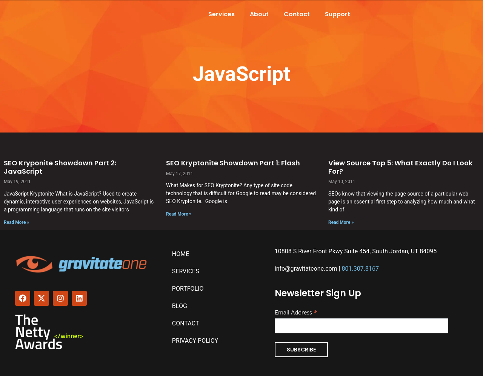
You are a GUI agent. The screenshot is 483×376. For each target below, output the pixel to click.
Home (180, 253)
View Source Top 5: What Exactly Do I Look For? (400, 167)
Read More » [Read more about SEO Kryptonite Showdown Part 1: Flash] (178, 214)
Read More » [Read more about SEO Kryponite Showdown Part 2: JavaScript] (16, 222)
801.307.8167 (360, 268)
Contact (297, 14)
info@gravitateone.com (306, 268)
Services (221, 14)
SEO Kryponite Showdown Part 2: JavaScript (60, 167)
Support (337, 14)
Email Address (296, 311)
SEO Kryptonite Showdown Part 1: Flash (233, 163)
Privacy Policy (195, 340)
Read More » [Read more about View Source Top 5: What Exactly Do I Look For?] (341, 222)
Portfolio (188, 288)
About (259, 14)
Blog (179, 306)
